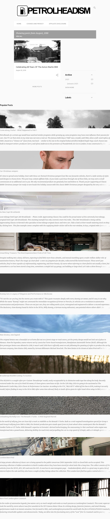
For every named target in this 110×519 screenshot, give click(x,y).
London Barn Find (7, 458)
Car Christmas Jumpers (9, 171)
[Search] (94, 8)
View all (19, 36)
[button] (57, 75)
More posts (37, 86)
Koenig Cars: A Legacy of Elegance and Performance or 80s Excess (26, 294)
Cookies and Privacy (34, 24)
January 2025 (72, 84)
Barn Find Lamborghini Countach (13, 498)
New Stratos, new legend (10, 335)
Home (18, 24)
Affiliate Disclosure (56, 24)
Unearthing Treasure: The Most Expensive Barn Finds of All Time (25, 253)
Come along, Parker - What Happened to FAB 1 (18, 130)
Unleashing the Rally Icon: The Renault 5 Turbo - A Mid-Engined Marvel (28, 417)
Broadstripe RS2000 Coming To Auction (16, 376)
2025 (67, 79)
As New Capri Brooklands (10, 212)
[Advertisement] (79, 55)
